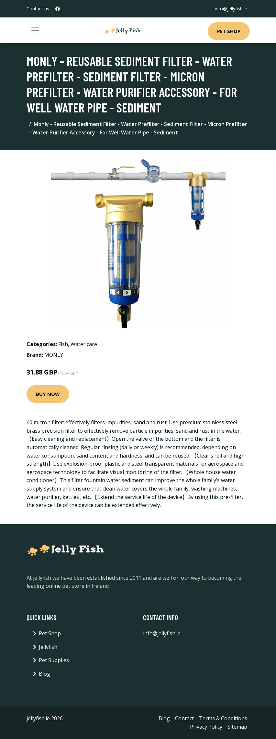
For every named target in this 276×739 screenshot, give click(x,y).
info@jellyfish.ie (231, 8)
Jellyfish (48, 646)
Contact (184, 718)
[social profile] (57, 9)
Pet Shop (228, 31)
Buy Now (48, 394)
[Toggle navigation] (35, 30)
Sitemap (237, 726)
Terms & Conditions (223, 718)
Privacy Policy (206, 726)
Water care (84, 344)
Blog (44, 673)
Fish (63, 344)
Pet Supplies (54, 660)
